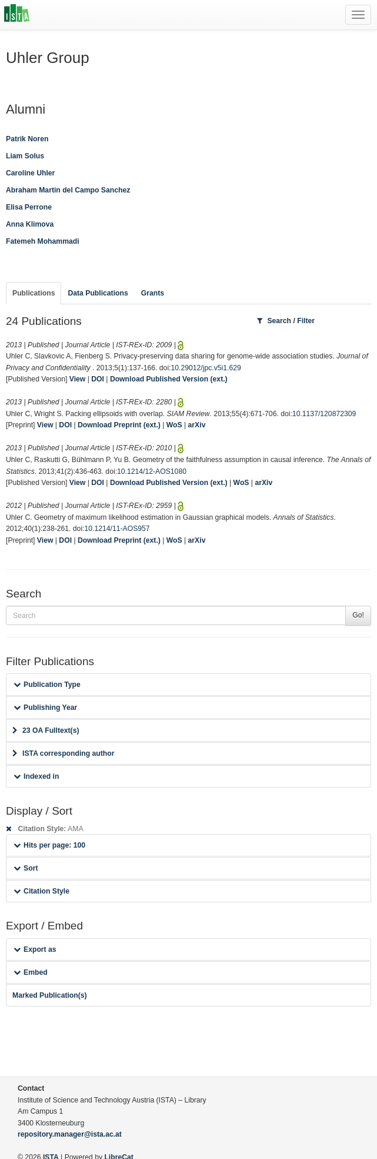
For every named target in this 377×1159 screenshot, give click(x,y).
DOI (97, 379)
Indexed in (36, 776)
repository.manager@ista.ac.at (70, 1134)
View (77, 379)
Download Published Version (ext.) (169, 379)
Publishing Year (45, 707)
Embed (31, 972)
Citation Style (41, 891)
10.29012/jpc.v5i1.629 (206, 368)
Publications (33, 293)
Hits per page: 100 (49, 845)
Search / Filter (286, 321)
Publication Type (47, 684)
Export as (35, 949)
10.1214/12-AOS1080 (151, 471)
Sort (26, 868)
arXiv (197, 425)
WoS (174, 425)
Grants (152, 293)
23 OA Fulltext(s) (45, 730)
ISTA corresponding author (63, 753)
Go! (358, 615)
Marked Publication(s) (49, 995)
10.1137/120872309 (324, 414)
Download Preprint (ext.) (119, 425)
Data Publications (98, 293)
